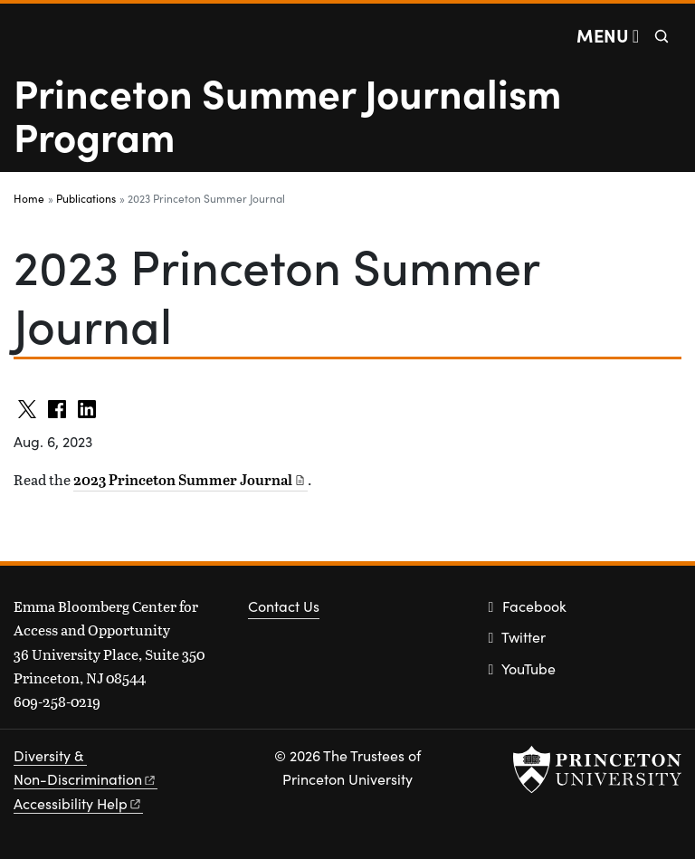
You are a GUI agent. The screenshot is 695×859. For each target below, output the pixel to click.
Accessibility (78, 803)
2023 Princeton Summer (190, 480)
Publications (86, 198)
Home (29, 198)
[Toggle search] (661, 36)
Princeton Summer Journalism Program (287, 113)
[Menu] (607, 35)
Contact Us (283, 606)
